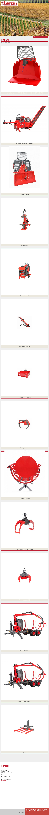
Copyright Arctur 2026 (24, 812)
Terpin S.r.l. (12, 4)
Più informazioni (45, 812)
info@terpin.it (4, 780)
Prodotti (5, 42)
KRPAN (10, 42)
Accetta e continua (31, 812)
